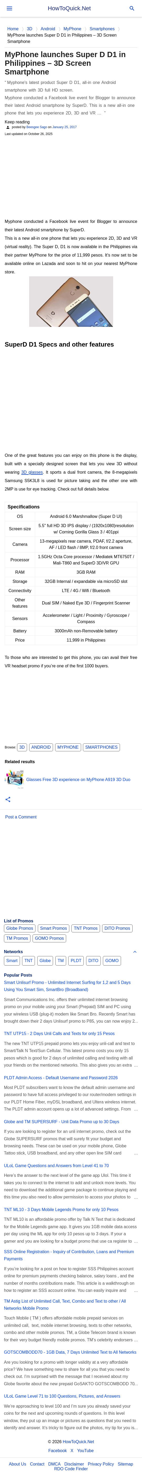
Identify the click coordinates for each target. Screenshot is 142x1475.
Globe (45, 960)
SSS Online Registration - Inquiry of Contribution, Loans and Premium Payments (69, 1255)
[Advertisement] (71, 176)
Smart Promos (53, 928)
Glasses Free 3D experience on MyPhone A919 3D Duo (78, 779)
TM (61, 960)
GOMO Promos (49, 938)
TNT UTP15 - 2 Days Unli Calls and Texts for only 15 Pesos (59, 1033)
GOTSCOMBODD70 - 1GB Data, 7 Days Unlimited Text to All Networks (70, 1352)
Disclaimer (74, 1464)
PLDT (76, 960)
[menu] (9, 8)
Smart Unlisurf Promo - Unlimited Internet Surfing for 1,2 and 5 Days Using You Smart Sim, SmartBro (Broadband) (67, 986)
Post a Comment (20, 817)
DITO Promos (117, 928)
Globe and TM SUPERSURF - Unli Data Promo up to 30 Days (61, 1121)
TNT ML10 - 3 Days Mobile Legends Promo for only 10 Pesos (61, 1209)
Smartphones (101, 747)
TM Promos (17, 938)
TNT (28, 960)
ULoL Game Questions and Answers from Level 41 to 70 (56, 1165)
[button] (8, 799)
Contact (37, 1464)
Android (41, 747)
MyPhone (68, 747)
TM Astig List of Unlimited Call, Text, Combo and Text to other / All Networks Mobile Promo (65, 1305)
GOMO (112, 960)
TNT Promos (85, 928)
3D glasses (32, 472)
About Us (17, 1464)
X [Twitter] (72, 1450)
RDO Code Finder (71, 1469)
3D (22, 747)
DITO (93, 960)
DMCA (54, 1464)
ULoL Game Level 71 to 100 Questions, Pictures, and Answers (62, 1396)
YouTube (85, 1450)
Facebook (57, 1450)
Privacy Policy (101, 1464)
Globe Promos (19, 928)
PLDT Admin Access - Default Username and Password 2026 (61, 1078)
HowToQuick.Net (69, 8)
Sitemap (125, 1464)
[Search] (132, 8)
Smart (12, 960)
